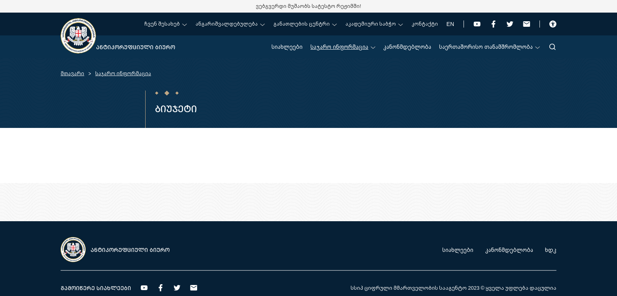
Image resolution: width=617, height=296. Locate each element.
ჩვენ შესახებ (165, 23)
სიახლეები (287, 46)
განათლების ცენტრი (305, 23)
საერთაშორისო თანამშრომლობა (489, 46)
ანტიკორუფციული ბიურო (135, 47)
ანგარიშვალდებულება (230, 23)
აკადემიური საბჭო (374, 23)
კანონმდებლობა (407, 46)
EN (450, 24)
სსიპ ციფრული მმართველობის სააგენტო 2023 (415, 287)
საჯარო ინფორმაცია (342, 46)
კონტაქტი (425, 23)
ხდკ (550, 249)
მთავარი (72, 73)
